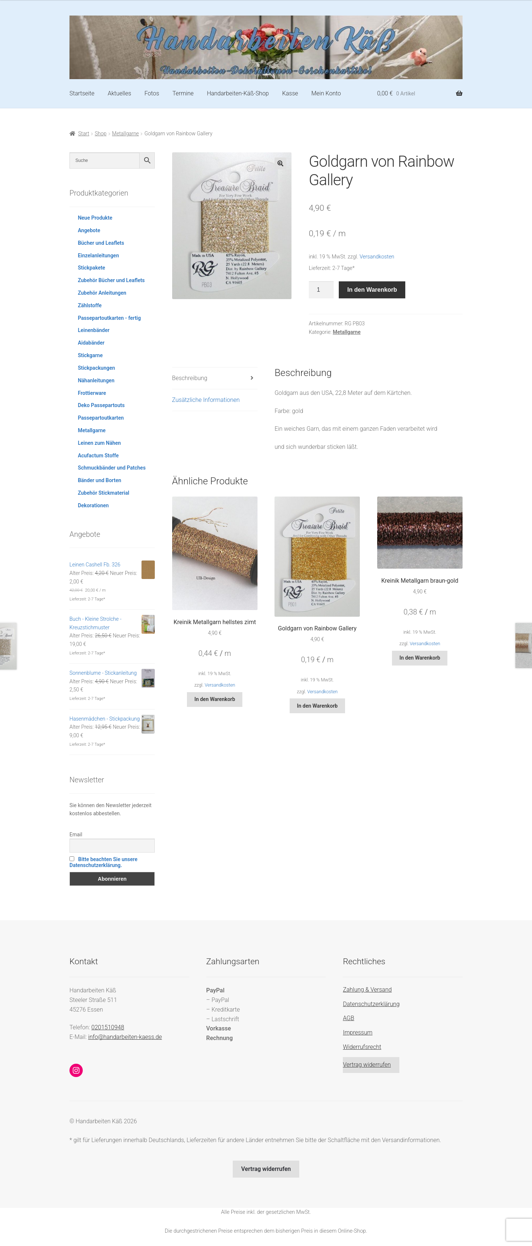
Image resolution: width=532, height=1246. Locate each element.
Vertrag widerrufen (367, 1064)
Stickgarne (90, 355)
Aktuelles (119, 93)
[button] (280, 163)
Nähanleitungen (96, 380)
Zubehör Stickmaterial (103, 493)
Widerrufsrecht (362, 1046)
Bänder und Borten (99, 480)
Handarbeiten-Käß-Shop (238, 93)
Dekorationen (93, 505)
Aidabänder (91, 343)
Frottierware (92, 393)
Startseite (82, 93)
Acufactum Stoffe (98, 455)
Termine (183, 93)
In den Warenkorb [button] (214, 699)
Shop (101, 133)
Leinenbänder (94, 330)
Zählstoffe (90, 305)
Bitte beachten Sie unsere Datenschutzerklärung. (103, 862)
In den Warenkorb (372, 290)
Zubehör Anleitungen (102, 293)
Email (75, 834)
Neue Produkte (95, 218)
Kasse (290, 93)
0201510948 (107, 1027)
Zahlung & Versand (367, 989)
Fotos (151, 93)
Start (83, 133)
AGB (348, 1018)
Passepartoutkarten (101, 418)
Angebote (89, 230)
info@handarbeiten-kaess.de (125, 1036)
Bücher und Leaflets (101, 243)
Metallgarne (125, 133)
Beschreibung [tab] (190, 378)
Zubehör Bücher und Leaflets (111, 280)
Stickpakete (91, 268)
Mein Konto (326, 93)
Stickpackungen (96, 368)
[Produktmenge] (321, 289)
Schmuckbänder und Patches (112, 468)
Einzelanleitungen (98, 255)
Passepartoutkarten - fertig (109, 318)
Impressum (357, 1032)
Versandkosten (376, 257)
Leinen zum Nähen (99, 443)
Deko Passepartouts (101, 405)
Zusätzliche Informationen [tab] (206, 399)
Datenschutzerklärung (371, 1004)
